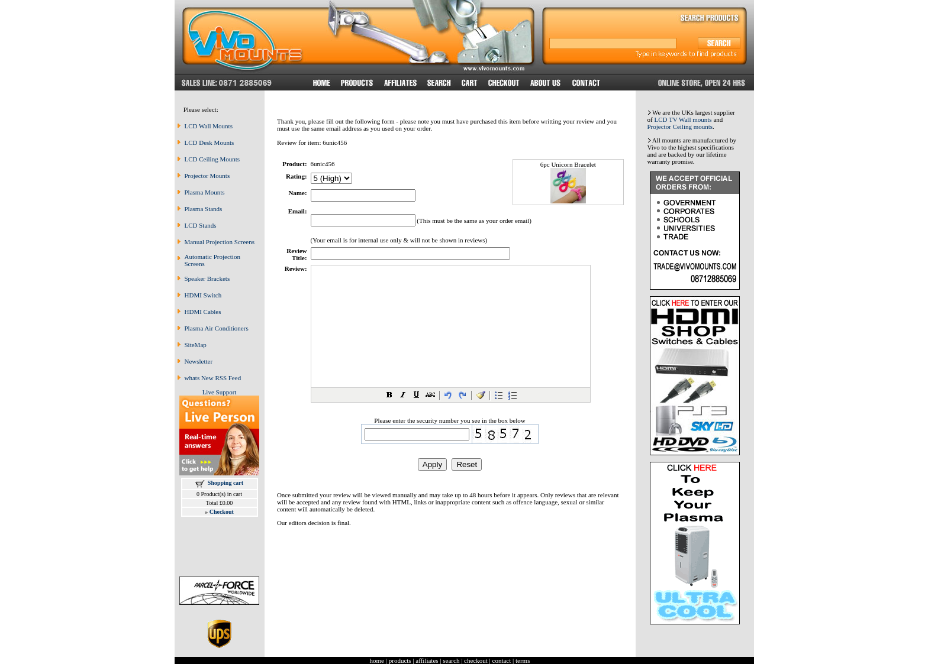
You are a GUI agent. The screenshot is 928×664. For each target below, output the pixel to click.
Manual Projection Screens (220, 241)
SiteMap (196, 344)
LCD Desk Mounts (209, 142)
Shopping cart (225, 483)
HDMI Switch (203, 295)
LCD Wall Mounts (209, 125)
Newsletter (199, 361)
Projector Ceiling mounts (680, 126)
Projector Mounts (207, 175)
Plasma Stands (204, 208)
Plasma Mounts (205, 192)
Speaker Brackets (207, 278)
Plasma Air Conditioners (217, 328)
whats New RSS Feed (213, 377)
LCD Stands (201, 225)
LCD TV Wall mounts (682, 119)
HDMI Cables (203, 311)
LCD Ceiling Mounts (212, 159)
